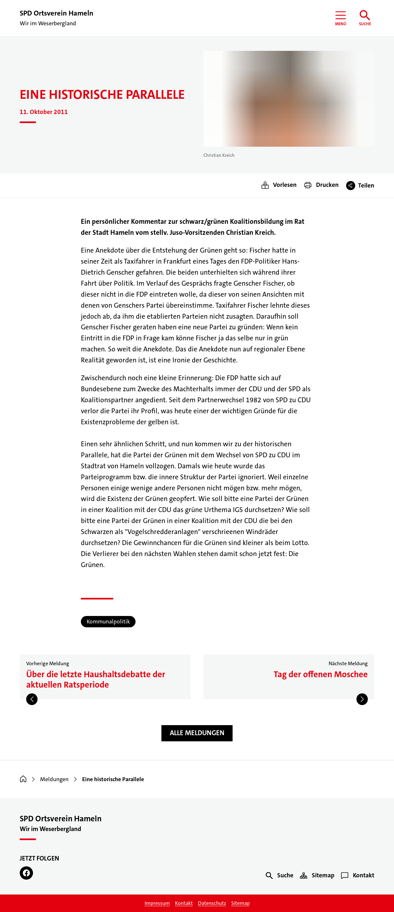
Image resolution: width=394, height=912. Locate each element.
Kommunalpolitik (108, 621)
